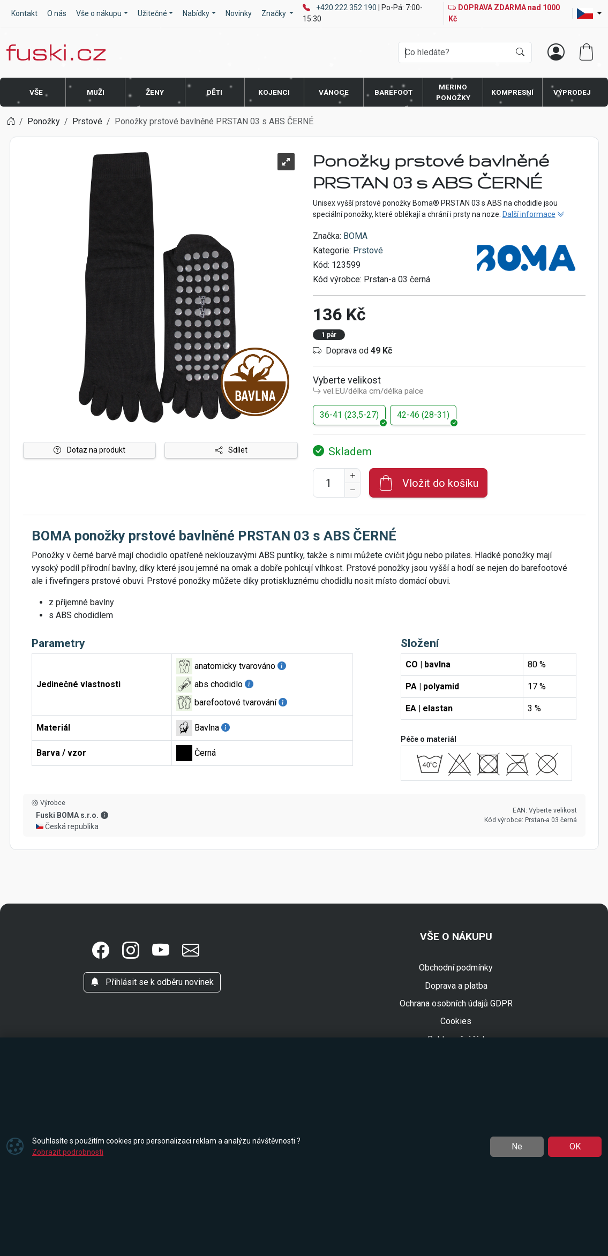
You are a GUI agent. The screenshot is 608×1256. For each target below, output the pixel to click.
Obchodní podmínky (456, 967)
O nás (56, 13)
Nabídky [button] (196, 13)
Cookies (455, 1021)
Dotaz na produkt (89, 450)
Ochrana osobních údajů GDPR (456, 1003)
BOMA (355, 236)
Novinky (239, 13)
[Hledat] (520, 52)
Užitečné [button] (152, 13)
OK (575, 1146)
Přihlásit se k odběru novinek (152, 982)
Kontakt (24, 13)
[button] (100, 951)
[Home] (10, 121)
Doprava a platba (456, 986)
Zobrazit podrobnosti (67, 1152)
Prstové (368, 250)
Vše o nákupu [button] (99, 13)
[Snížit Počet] (352, 490)
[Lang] (589, 13)
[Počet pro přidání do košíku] (329, 483)
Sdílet (231, 450)
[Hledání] (454, 52)
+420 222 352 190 (347, 7)
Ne (517, 1146)
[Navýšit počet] (352, 475)
